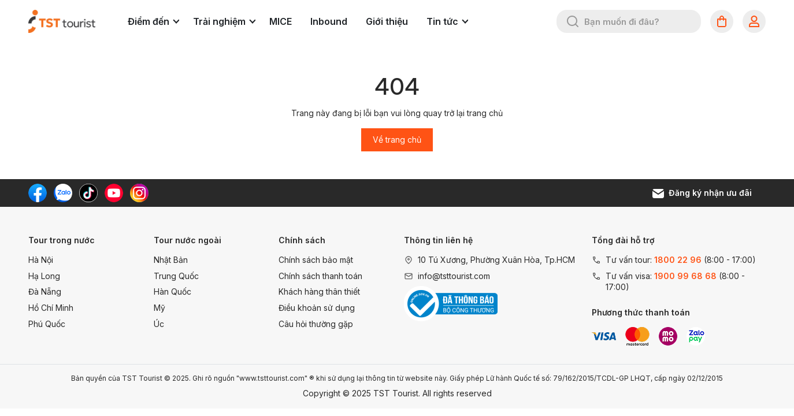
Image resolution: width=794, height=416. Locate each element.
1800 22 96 (678, 260)
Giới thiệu (387, 21)
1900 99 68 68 (685, 276)
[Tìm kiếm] (573, 21)
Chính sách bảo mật (316, 260)
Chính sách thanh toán (320, 276)
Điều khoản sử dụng (317, 308)
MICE (280, 21)
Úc (159, 324)
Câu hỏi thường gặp (316, 324)
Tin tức (447, 21)
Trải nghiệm (224, 21)
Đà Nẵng (44, 291)
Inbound (328, 21)
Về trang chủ (397, 139)
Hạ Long (44, 276)
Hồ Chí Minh (50, 308)
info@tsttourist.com (454, 276)
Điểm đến (153, 21)
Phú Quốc (46, 324)
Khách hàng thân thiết (319, 291)
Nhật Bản (171, 260)
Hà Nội (40, 260)
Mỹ (159, 308)
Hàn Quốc (172, 291)
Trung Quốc (176, 276)
